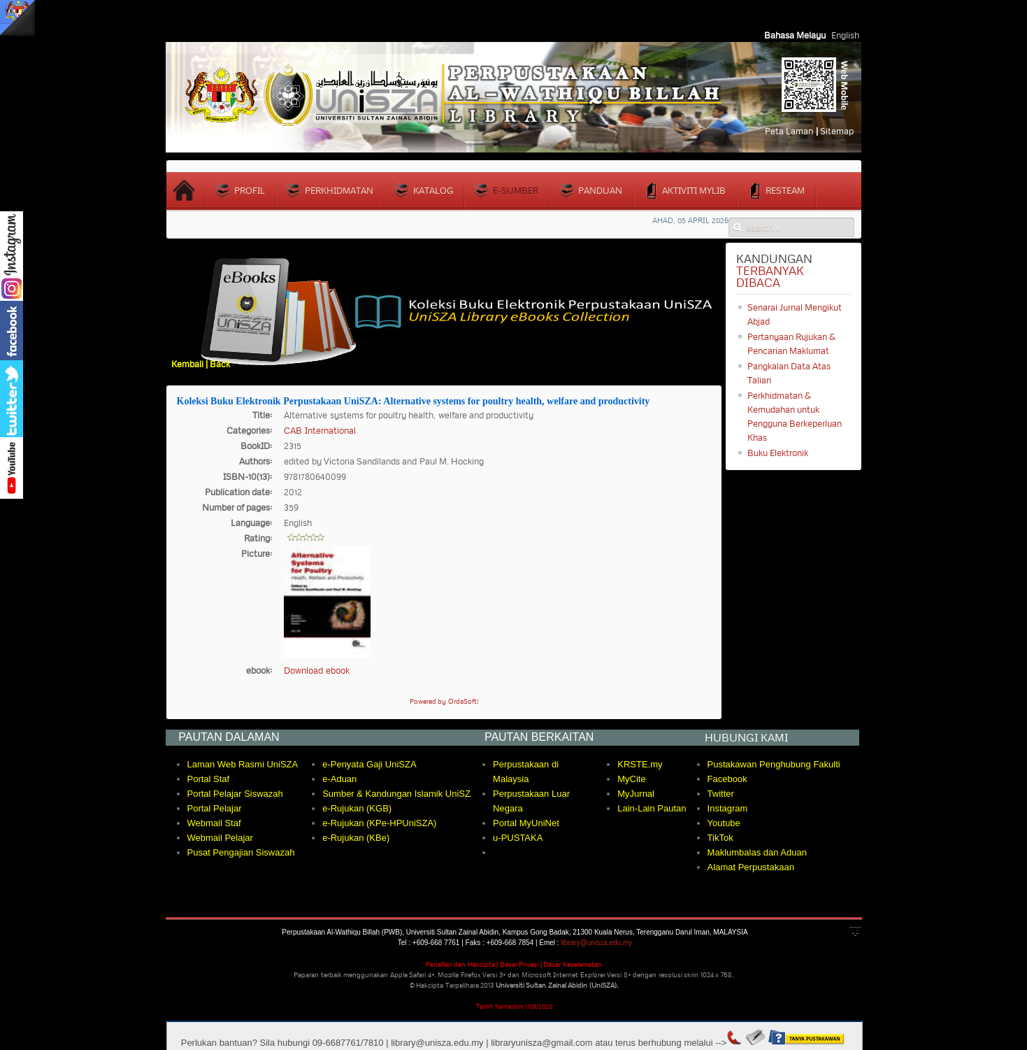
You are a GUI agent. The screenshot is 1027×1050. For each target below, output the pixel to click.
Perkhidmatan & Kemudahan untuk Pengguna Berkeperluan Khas (794, 416)
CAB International (319, 430)
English (845, 35)
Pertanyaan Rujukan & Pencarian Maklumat (791, 343)
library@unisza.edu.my (596, 942)
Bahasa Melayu (796, 35)
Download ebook (316, 670)
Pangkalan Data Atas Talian (789, 372)
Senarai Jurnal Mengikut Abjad (794, 314)
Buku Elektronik (777, 452)
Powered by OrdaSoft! (444, 701)
